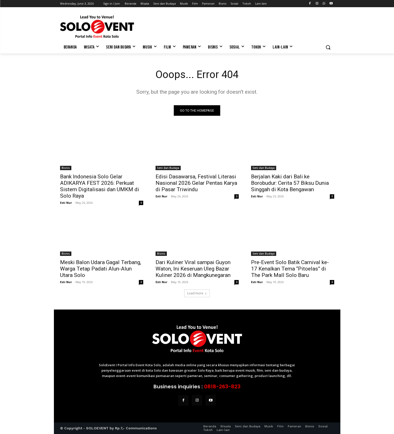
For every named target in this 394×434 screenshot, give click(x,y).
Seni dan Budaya (168, 168)
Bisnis (66, 168)
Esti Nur (66, 203)
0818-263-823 (222, 386)
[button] (328, 47)
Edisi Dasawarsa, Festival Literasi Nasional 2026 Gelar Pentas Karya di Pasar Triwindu (196, 182)
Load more (197, 293)
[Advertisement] (235, 25)
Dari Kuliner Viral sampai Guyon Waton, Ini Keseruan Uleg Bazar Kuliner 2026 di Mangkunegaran (193, 268)
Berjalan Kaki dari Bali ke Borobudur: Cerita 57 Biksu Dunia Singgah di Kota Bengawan (290, 182)
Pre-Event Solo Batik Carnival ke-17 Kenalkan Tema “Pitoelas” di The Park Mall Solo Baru (290, 268)
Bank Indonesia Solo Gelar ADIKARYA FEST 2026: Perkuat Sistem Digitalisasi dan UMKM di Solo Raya (99, 186)
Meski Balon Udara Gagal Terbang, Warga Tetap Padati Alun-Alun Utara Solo (100, 268)
